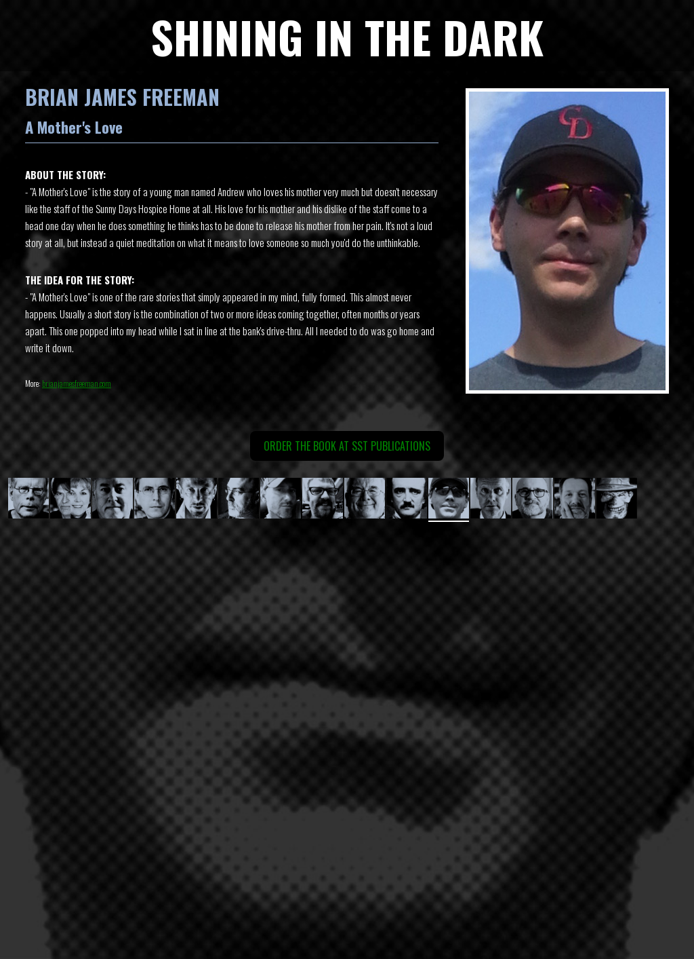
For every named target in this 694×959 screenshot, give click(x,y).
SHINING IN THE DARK (347, 36)
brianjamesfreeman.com (76, 383)
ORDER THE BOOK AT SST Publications (347, 446)
